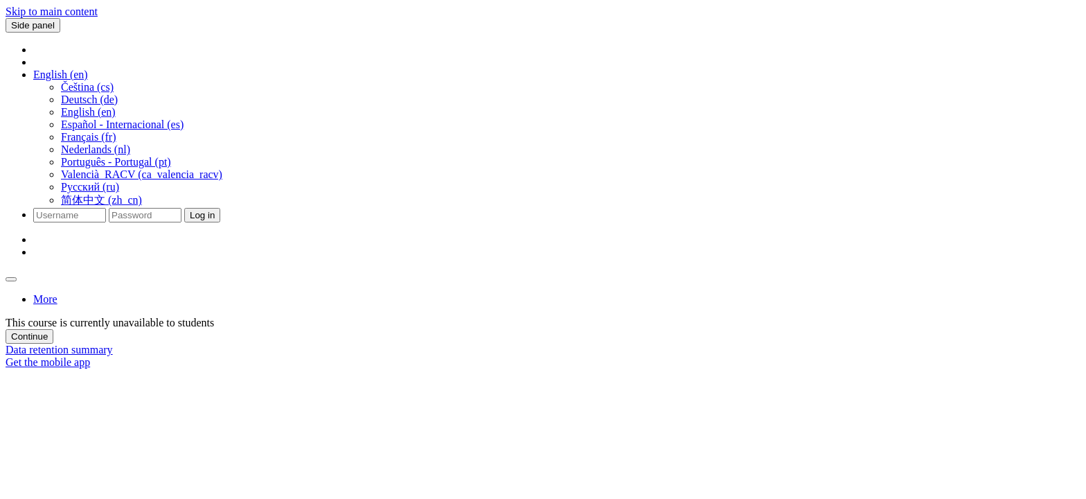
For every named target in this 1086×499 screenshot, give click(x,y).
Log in (202, 215)
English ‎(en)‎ (88, 112)
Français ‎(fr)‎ (88, 137)
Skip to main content (52, 11)
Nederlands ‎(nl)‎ (95, 149)
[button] (60, 74)
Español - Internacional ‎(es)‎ (122, 124)
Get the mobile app (48, 362)
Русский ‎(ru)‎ (90, 187)
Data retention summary (59, 350)
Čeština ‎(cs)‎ (87, 87)
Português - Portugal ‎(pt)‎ (116, 162)
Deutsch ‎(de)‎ (89, 99)
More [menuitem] (45, 299)
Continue (29, 336)
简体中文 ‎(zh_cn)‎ (101, 200)
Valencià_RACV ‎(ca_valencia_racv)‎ (141, 174)
